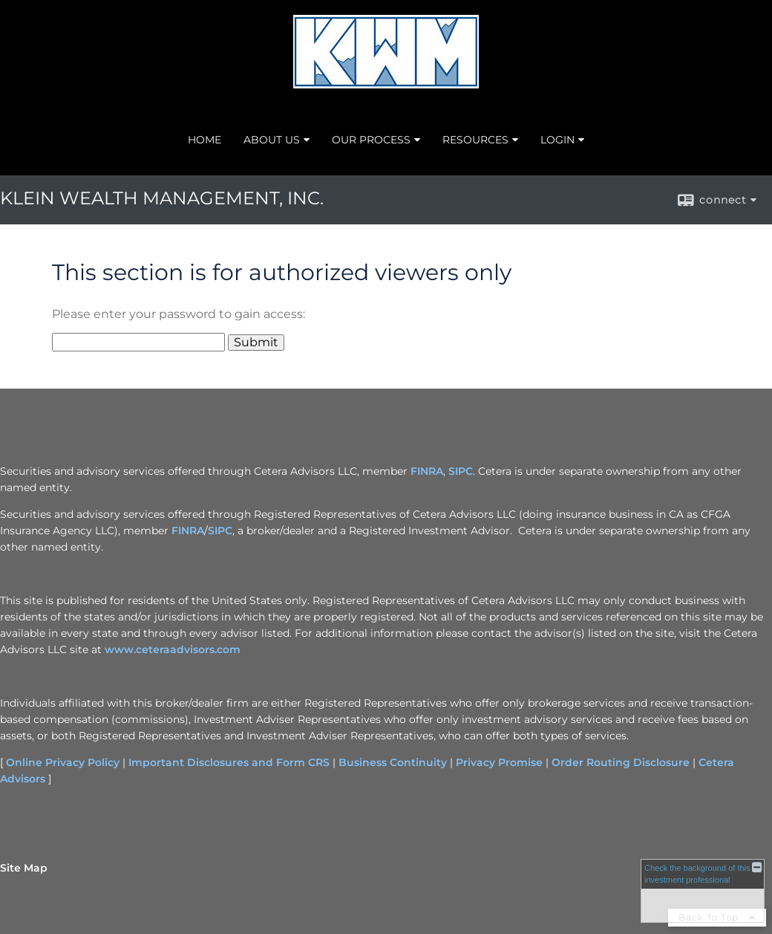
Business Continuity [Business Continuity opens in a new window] (392, 762)
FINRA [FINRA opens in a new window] (426, 471)
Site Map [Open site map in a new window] (24, 868)
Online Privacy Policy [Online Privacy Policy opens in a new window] (63, 762)
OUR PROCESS (371, 139)
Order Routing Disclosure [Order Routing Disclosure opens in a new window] (621, 762)
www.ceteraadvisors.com (173, 649)
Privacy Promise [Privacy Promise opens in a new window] (499, 762)
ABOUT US (271, 139)
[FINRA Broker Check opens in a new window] (703, 891)
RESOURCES (475, 139)
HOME (204, 139)
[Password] (138, 342)
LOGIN (557, 139)
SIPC (220, 530)
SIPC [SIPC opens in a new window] (460, 471)
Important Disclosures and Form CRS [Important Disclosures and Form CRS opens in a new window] (229, 762)
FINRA (187, 530)
